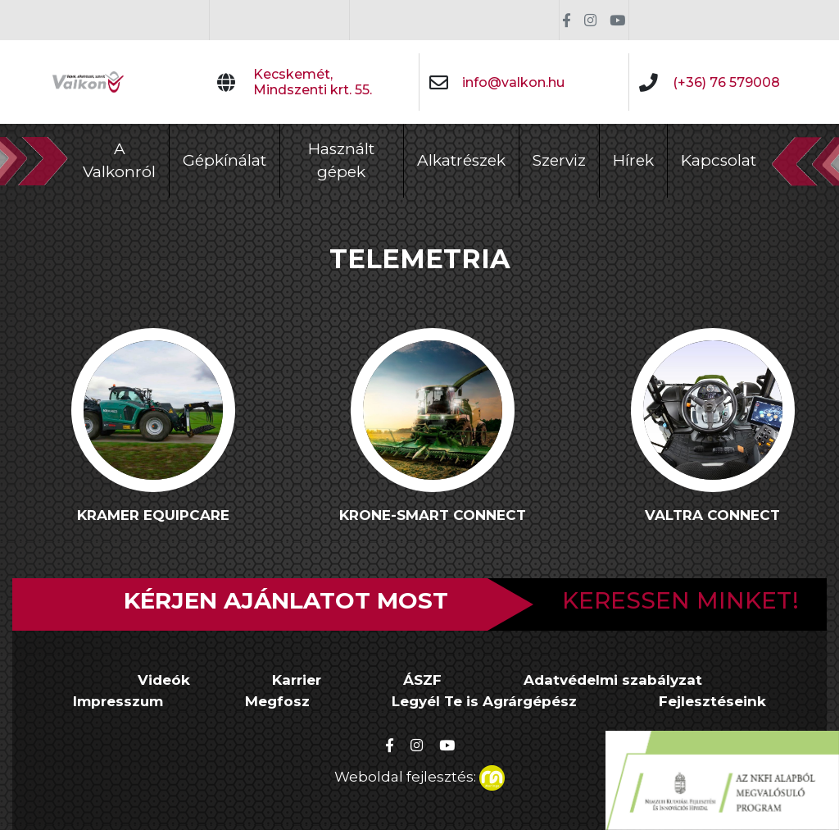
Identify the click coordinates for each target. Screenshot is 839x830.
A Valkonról (119, 160)
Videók (164, 680)
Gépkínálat (224, 160)
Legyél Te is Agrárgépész (484, 701)
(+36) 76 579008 (726, 82)
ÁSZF (422, 680)
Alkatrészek (461, 160)
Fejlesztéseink (712, 701)
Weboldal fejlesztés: (419, 775)
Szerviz (559, 160)
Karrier (296, 680)
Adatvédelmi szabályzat (613, 680)
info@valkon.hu (513, 82)
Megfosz (277, 701)
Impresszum (118, 701)
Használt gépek (341, 160)
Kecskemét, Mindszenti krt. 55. (312, 82)
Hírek (633, 160)
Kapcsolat (718, 160)
